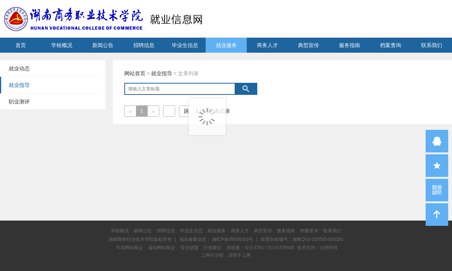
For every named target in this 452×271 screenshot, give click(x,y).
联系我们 (431, 45)
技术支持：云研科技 (317, 247)
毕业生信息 (185, 45)
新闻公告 (102, 45)
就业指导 (161, 73)
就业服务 (226, 45)
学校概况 (61, 45)
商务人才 (267, 45)
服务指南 (349, 45)
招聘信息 (143, 45)
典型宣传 (308, 45)
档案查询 (390, 45)
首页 (20, 45)
